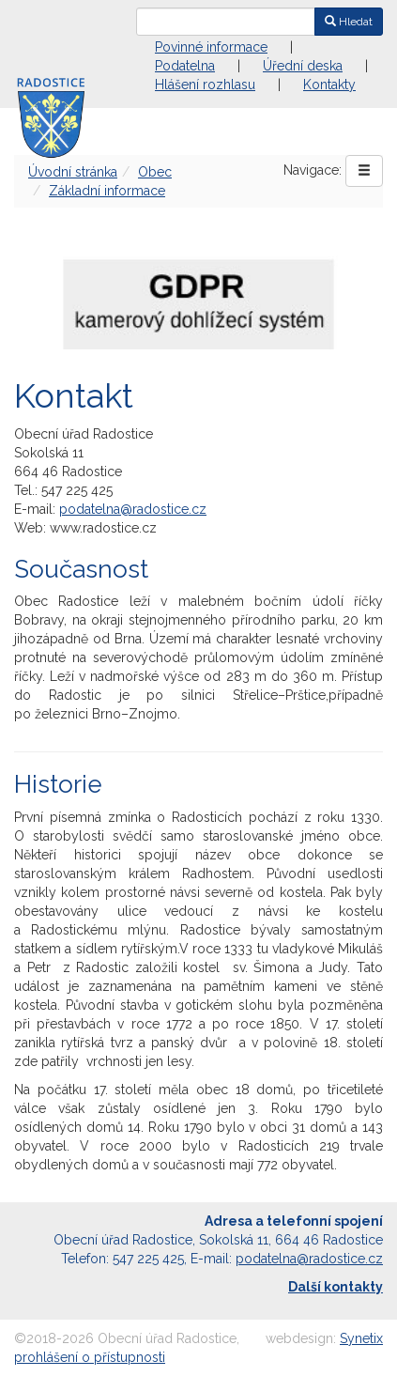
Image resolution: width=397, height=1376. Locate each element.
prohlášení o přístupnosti (89, 1357)
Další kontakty (335, 1286)
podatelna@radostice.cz (132, 509)
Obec (155, 171)
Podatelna (185, 65)
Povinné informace (211, 46)
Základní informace (107, 190)
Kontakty (329, 84)
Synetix (361, 1338)
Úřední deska (303, 65)
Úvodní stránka (72, 171)
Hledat (349, 21)
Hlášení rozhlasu (205, 84)
